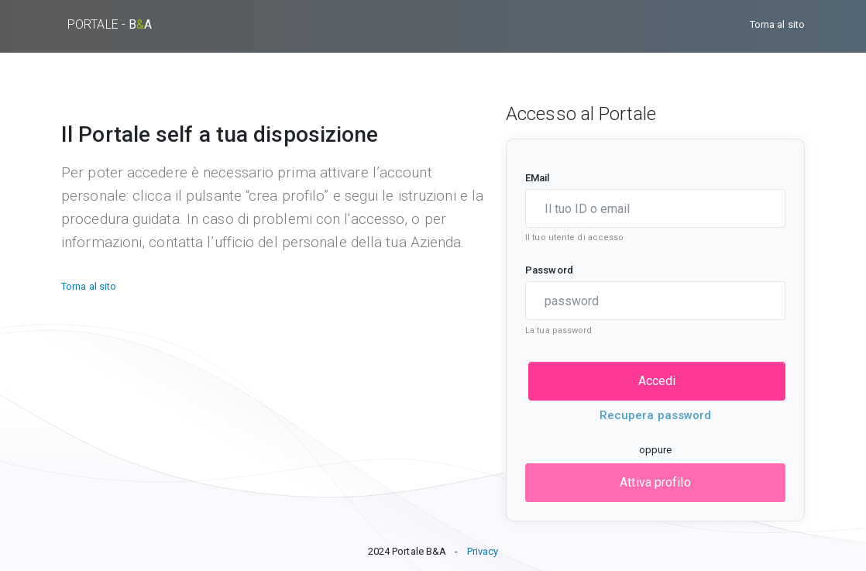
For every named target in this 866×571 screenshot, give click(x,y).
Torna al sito (777, 24)
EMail (537, 178)
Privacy (483, 551)
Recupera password (656, 415)
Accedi (657, 380)
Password (549, 270)
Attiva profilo (655, 482)
